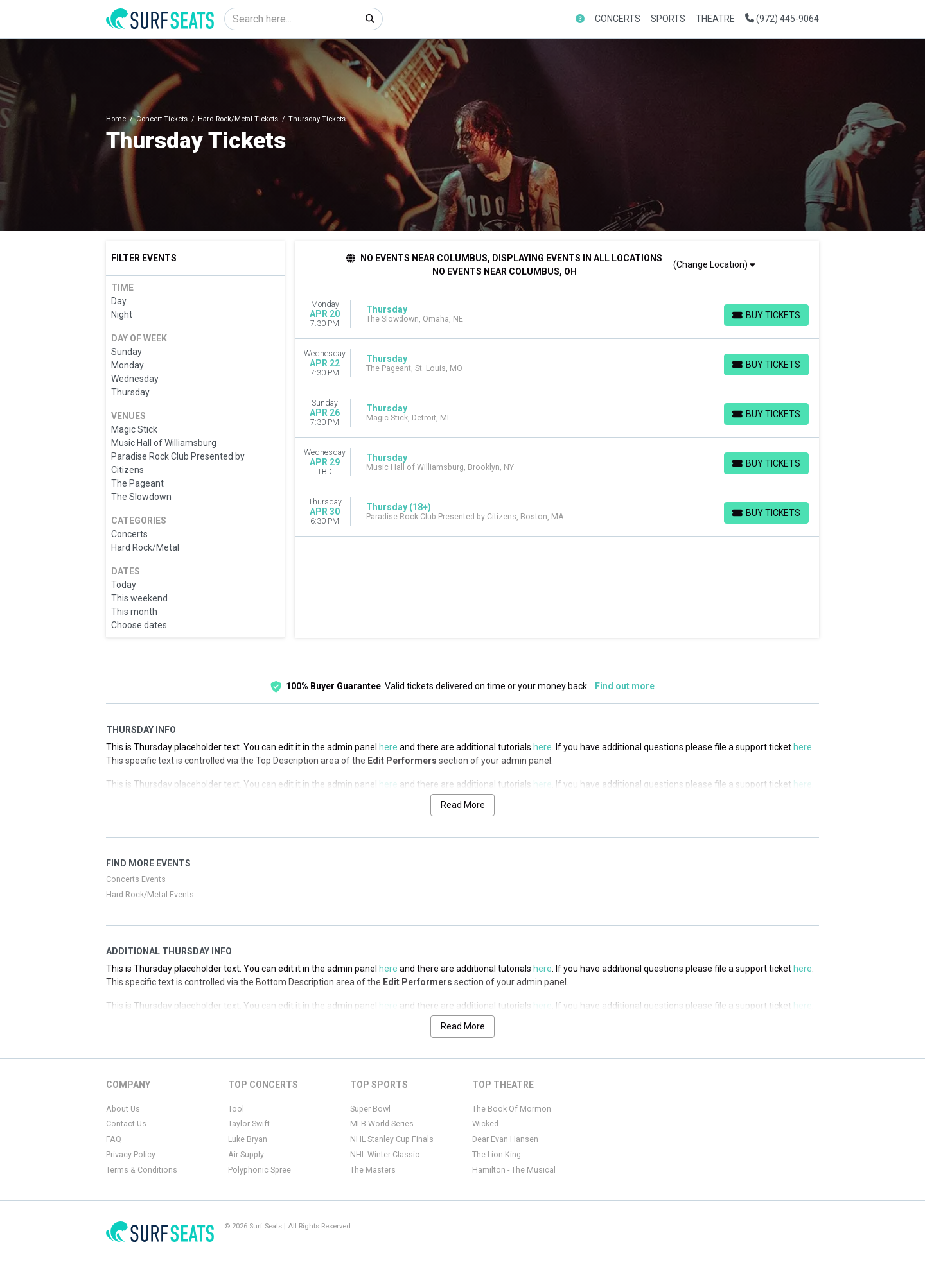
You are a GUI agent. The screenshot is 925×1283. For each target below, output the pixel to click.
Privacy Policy (130, 1154)
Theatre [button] (715, 18)
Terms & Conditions (141, 1170)
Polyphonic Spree (259, 1170)
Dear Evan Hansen (505, 1139)
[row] (557, 314)
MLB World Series (382, 1123)
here (388, 747)
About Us (123, 1109)
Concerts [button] (617, 18)
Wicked (485, 1123)
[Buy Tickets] (766, 315)
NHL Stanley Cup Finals (392, 1139)
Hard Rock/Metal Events (150, 894)
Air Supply (246, 1154)
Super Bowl (370, 1109)
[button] (580, 19)
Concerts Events (136, 879)
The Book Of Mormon (511, 1109)
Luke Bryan (247, 1139)
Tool (236, 1109)
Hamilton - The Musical (514, 1170)
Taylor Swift (249, 1123)
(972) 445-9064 (782, 18)
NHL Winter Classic (384, 1154)
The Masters (373, 1170)
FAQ (113, 1139)
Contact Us (126, 1123)
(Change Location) (714, 264)
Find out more (625, 686)
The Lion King (496, 1154)
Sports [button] (668, 18)
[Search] (291, 19)
